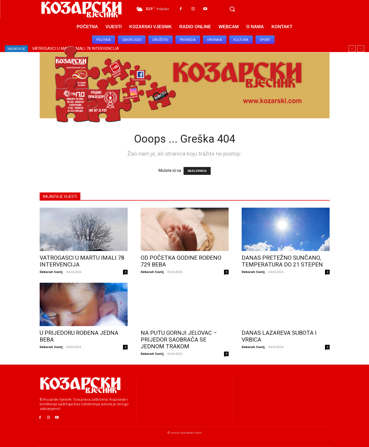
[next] (360, 48)
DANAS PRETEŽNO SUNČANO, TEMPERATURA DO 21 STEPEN (282, 261)
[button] (232, 9)
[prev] (352, 48)
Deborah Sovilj (51, 272)
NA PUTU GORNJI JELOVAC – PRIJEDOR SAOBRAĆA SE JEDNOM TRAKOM (179, 340)
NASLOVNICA (197, 171)
